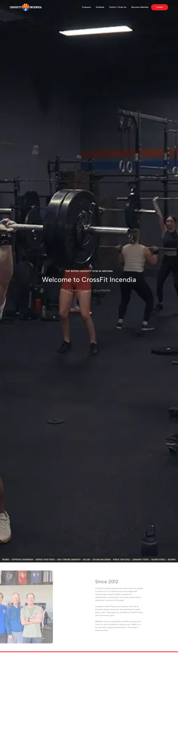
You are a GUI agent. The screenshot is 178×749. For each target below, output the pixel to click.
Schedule (100, 7)
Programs (86, 7)
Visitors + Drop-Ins (117, 7)
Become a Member (140, 7)
